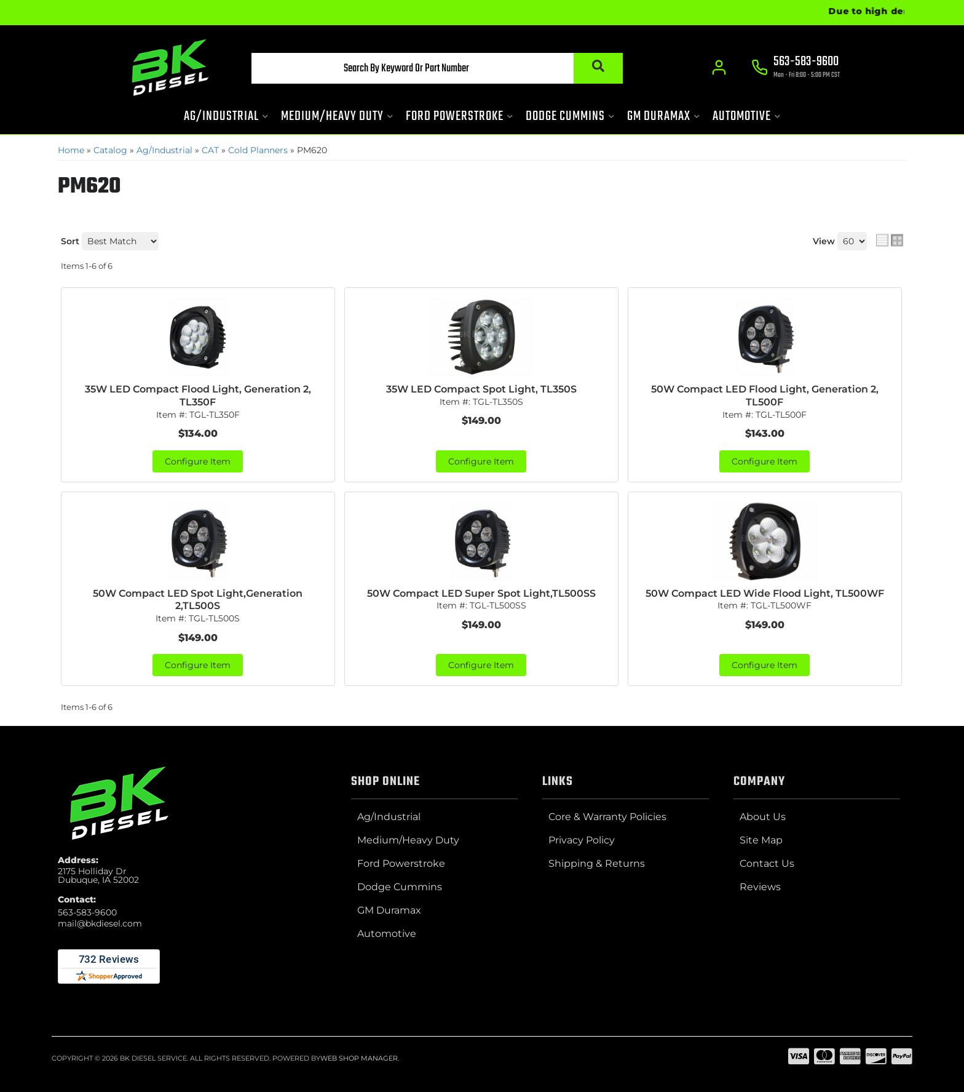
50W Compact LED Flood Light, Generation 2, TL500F (765, 395)
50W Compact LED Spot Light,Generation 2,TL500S (197, 600)
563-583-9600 (87, 912)
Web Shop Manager (359, 1058)
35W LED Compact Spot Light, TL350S (481, 389)
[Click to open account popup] (719, 67)
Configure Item (198, 461)
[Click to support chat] (795, 68)
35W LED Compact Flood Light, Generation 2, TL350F (198, 395)
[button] (437, 68)
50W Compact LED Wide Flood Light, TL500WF (765, 593)
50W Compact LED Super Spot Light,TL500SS (481, 593)
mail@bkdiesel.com (100, 923)
